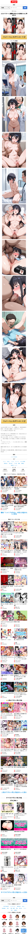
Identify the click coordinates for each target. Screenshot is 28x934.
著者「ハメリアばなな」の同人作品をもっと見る (14, 513)
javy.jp (14, 2)
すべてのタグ (6, 906)
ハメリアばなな (14, 456)
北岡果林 (17, 924)
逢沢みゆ (11, 917)
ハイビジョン (12, 906)
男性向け (6, 463)
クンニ (4, 461)
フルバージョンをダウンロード (14, 37)
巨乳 (8, 908)
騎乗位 (22, 463)
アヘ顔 (15, 463)
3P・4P (17, 461)
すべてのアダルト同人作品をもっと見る (14, 892)
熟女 (17, 908)
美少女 (20, 908)
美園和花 (17, 917)
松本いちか (4, 924)
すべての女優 (4, 917)
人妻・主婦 (12, 908)
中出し (8, 461)
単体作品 (18, 906)
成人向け (11, 463)
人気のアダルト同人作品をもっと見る (14, 792)
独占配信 (3, 908)
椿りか (24, 917)
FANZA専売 (22, 461)
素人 (12, 910)
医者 (19, 463)
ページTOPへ (24, 930)
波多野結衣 (24, 924)
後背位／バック (14, 465)
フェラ (12, 461)
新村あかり (11, 924)
